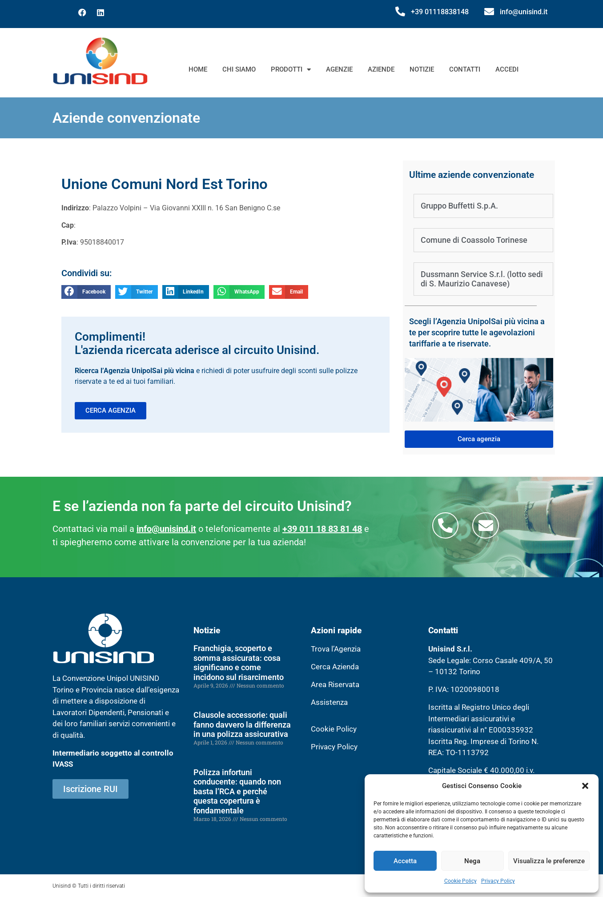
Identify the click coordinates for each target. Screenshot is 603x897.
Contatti (464, 69)
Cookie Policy (460, 881)
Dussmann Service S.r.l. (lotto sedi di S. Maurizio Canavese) (482, 279)
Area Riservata (335, 684)
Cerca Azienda (335, 666)
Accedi (507, 69)
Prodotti (291, 69)
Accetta (405, 861)
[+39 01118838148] (400, 11)
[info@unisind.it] (489, 11)
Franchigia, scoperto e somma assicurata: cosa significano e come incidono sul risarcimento (238, 663)
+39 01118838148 (440, 12)
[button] (585, 785)
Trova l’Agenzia (336, 648)
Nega (472, 861)
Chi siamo (239, 69)
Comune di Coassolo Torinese (474, 240)
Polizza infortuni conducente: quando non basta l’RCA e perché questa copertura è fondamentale (237, 791)
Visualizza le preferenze (549, 861)
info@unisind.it (523, 12)
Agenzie (339, 69)
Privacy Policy (498, 881)
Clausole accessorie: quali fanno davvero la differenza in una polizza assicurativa (242, 724)
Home (198, 69)
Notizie (422, 69)
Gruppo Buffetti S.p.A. (459, 205)
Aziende (381, 69)
